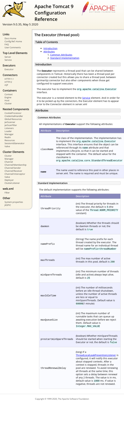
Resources (10, 140)
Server (8, 56)
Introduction (50, 48)
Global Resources (13, 119)
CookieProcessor (13, 113)
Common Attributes (61, 54)
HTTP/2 (8, 81)
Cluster (8, 103)
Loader (8, 131)
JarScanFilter (11, 125)
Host (7, 100)
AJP (6, 84)
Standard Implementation (64, 58)
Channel (9, 161)
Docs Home (10, 38)
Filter (7, 192)
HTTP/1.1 (9, 78)
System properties (14, 201)
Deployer (9, 179)
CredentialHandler (14, 116)
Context (9, 94)
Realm (8, 137)
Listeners (9, 128)
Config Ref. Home (13, 41)
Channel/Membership (15, 164)
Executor (9, 69)
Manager (9, 134)
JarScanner (10, 122)
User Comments (13, 47)
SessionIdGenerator (14, 143)
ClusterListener (12, 182)
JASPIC (8, 205)
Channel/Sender (13, 167)
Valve (7, 146)
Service (8, 59)
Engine (8, 97)
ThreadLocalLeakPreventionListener (96, 355)
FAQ (7, 44)
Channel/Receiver (13, 170)
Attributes (49, 51)
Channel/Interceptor (15, 173)
